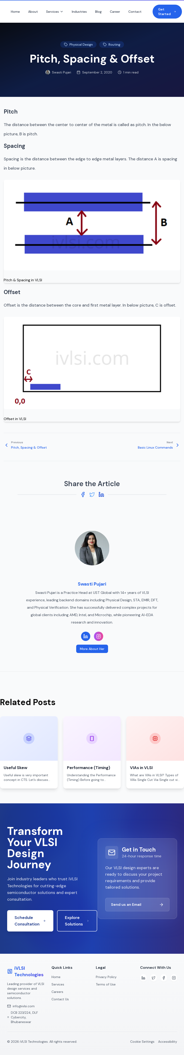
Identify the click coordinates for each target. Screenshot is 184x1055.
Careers (57, 992)
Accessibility (167, 1041)
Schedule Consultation (30, 921)
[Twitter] (153, 978)
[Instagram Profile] (98, 636)
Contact (135, 12)
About (33, 12)
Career (115, 12)
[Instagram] (174, 978)
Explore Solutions (77, 921)
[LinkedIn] (143, 978)
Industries (79, 12)
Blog (98, 12)
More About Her (92, 649)
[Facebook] (163, 978)
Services (54, 12)
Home (15, 12)
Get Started (167, 11)
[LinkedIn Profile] (85, 636)
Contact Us (60, 999)
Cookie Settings (142, 1041)
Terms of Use (106, 984)
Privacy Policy (106, 977)
